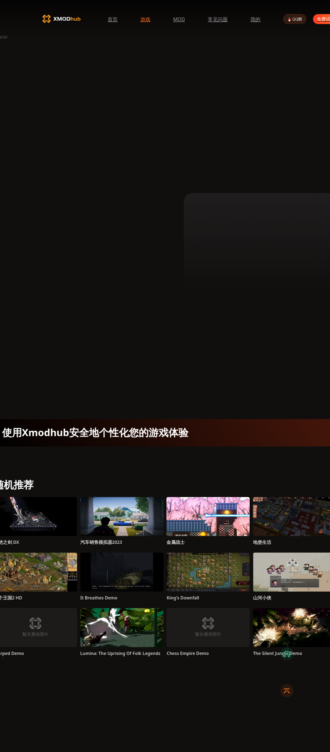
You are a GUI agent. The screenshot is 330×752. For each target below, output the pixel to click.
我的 (255, 19)
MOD (179, 19)
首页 (113, 19)
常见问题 (218, 19)
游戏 (145, 19)
